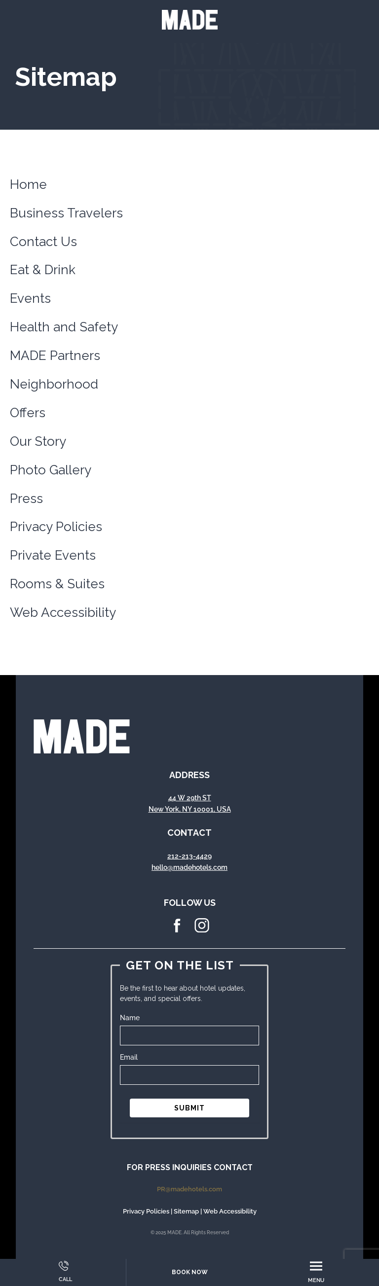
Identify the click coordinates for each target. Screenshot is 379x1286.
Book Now (190, 1272)
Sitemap (186, 1211)
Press (26, 498)
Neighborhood (54, 384)
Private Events (53, 555)
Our (22, 441)
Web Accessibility (63, 612)
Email (129, 1057)
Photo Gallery (50, 470)
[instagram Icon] (202, 930)
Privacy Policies (56, 526)
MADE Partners (55, 355)
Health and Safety (64, 327)
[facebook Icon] (177, 930)
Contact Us (43, 241)
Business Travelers (66, 213)
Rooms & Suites (57, 583)
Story (50, 441)
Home (28, 184)
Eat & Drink (43, 269)
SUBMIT (189, 1108)
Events (30, 298)
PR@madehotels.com (189, 1189)
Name (130, 1018)
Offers (27, 412)
